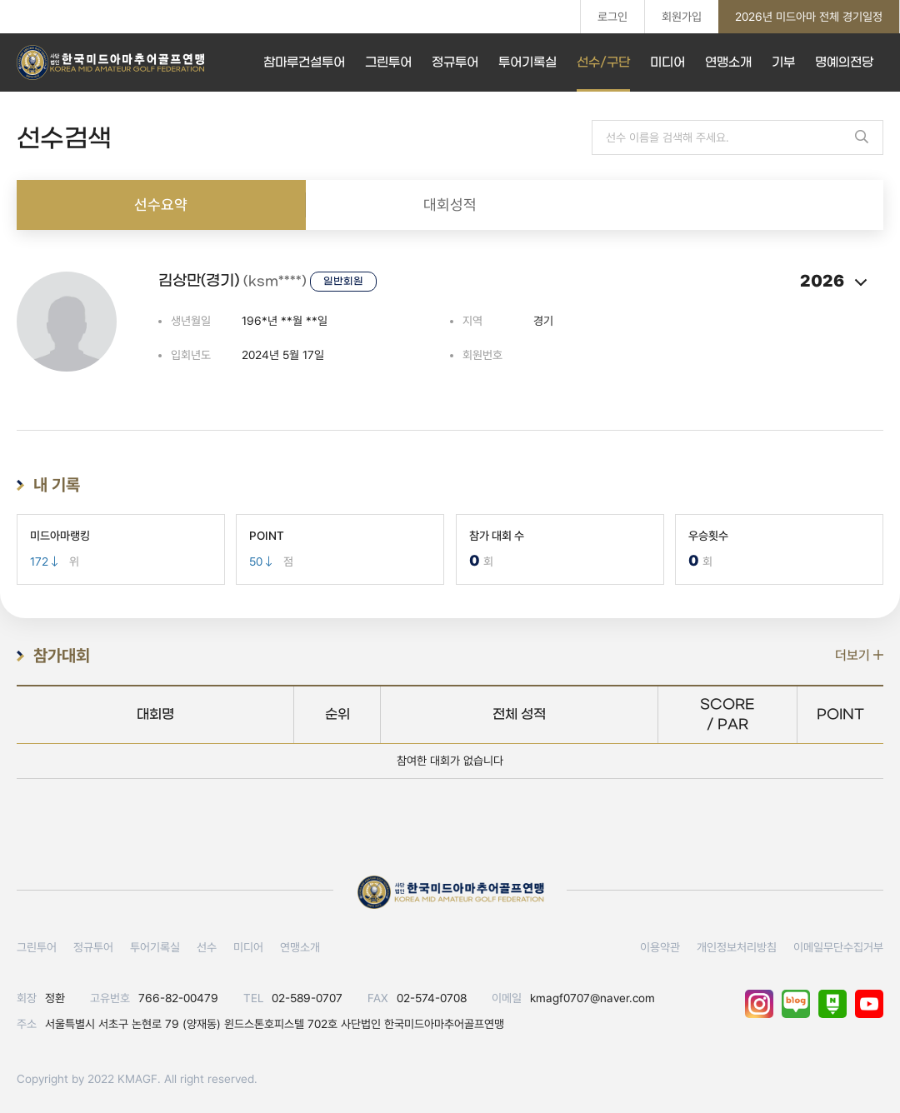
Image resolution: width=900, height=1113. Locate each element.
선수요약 (161, 204)
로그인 (613, 16)
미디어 (667, 62)
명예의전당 (844, 62)
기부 (783, 62)
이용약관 (660, 947)
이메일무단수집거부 (838, 947)
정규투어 (455, 62)
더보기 (859, 655)
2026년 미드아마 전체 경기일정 (808, 16)
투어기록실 (527, 62)
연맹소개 (728, 62)
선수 (207, 947)
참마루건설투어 (304, 62)
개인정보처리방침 (737, 947)
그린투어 (388, 62)
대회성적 (450, 204)
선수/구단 (603, 62)
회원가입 (682, 16)
